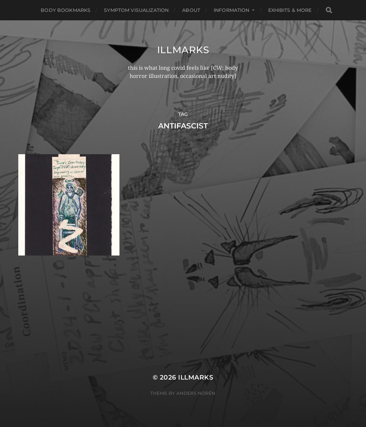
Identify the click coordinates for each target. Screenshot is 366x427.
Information (232, 10)
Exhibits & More (290, 10)
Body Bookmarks (65, 10)
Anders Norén (195, 393)
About (191, 10)
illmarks (183, 50)
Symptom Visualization (136, 10)
